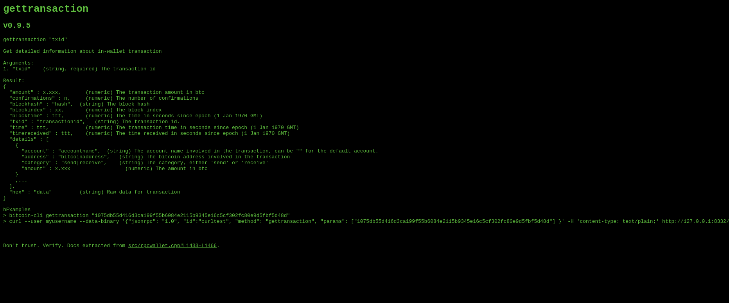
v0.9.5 (17, 29)
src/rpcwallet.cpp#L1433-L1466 (172, 289)
